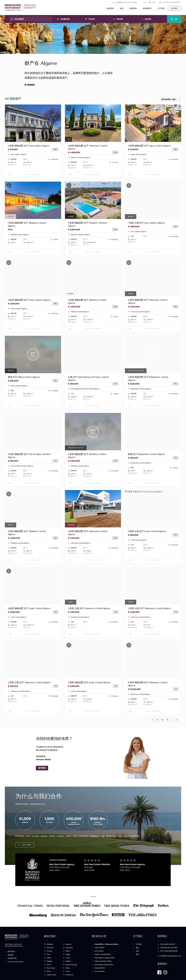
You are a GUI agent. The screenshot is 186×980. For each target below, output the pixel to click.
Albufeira (50, 944)
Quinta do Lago (71, 965)
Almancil (50, 948)
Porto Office (99, 951)
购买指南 (110, 9)
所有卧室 (120, 19)
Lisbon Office (99, 947)
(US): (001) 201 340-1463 (168, 948)
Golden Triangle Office (103, 954)
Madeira (49, 961)
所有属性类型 (65, 19)
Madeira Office (100, 968)
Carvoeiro (69, 948)
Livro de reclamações (15, 962)
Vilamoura (69, 975)
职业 (137, 951)
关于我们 (161, 9)
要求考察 (33, 354)
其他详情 (148, 19)
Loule (68, 958)
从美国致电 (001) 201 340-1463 (125, 2)
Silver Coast (51, 968)
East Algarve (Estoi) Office (104, 964)
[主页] (20, 7)
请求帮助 (42, 768)
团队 (137, 947)
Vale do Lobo (51, 975)
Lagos (68, 954)
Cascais (49, 951)
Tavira (68, 971)
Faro (48, 954)
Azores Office (99, 971)
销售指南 (133, 9)
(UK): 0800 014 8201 (167, 944)
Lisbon (49, 958)
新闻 (137, 954)
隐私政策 (11, 955)
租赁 (122, 9)
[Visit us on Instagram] (165, 972)
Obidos (68, 961)
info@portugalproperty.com (170, 956)
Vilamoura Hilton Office (103, 961)
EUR (151, 2)
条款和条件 (11, 951)
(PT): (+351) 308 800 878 (169, 951)
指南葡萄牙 (147, 9)
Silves (68, 968)
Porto (49, 965)
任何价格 (91, 19)
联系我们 (174, 8)
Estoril (68, 951)
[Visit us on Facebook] (159, 972)
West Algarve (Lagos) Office (105, 958)
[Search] (174, 18)
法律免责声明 (12, 958)
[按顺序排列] (170, 99)
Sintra (49, 971)
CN (142, 2)
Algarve (68, 944)
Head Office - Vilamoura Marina (106, 944)
